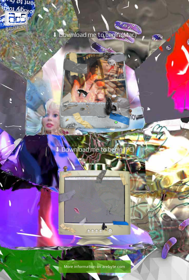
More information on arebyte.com (94, 266)
